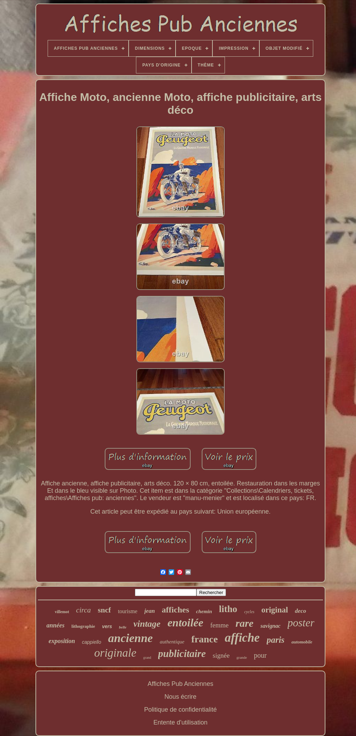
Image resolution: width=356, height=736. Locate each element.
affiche (242, 637)
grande (241, 657)
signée (221, 655)
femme (219, 625)
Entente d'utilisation (180, 722)
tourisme (127, 611)
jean (149, 611)
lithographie (83, 626)
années (56, 625)
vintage (147, 624)
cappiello (91, 642)
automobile (301, 641)
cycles (249, 611)
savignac (270, 626)
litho (228, 609)
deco (300, 611)
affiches (175, 609)
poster (301, 623)
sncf (104, 610)
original (274, 610)
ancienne (130, 638)
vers (107, 626)
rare (245, 623)
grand (147, 657)
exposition (62, 641)
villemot (62, 611)
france (204, 639)
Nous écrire (180, 696)
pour (260, 655)
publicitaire (182, 653)
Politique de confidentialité (180, 709)
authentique (172, 641)
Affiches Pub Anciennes (180, 683)
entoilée (185, 622)
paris (275, 639)
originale (115, 653)
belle (122, 627)
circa (83, 610)
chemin (204, 611)
